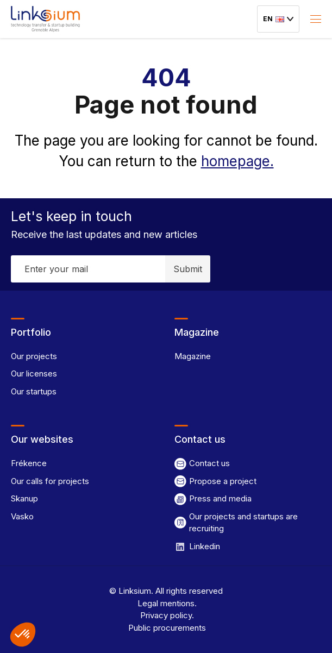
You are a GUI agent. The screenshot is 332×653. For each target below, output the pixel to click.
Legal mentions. (166, 603)
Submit (187, 268)
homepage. (237, 161)
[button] (23, 634)
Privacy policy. (166, 615)
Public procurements (166, 628)
